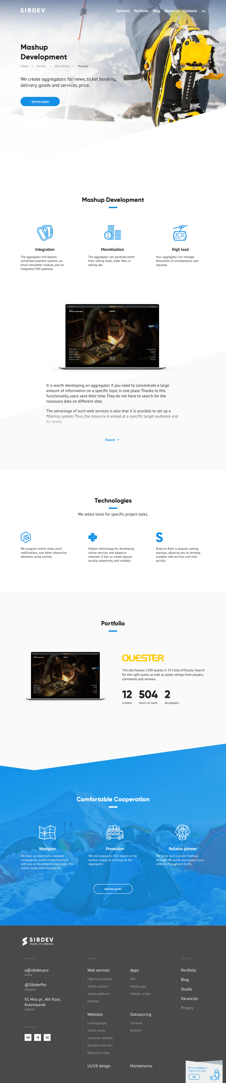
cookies (200, 1067)
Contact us (31, 958)
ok (194, 1076)
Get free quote (40, 101)
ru (204, 10)
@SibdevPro (35, 984)
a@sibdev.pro (37, 970)
